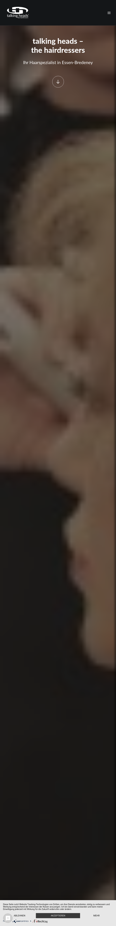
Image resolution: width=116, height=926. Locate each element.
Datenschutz (11, 872)
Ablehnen (19, 915)
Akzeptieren (58, 915)
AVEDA (8, 867)
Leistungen (10, 862)
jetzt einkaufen (58, 166)
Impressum (10, 877)
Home (8, 857)
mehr (96, 915)
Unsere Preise (58, 345)
